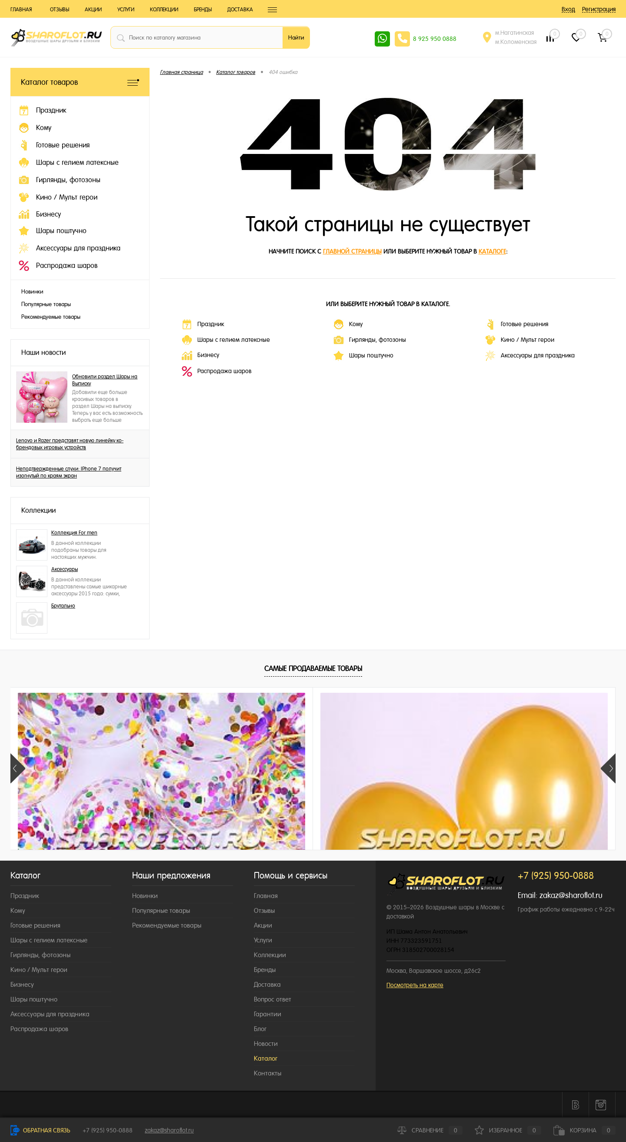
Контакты (267, 1073)
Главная (21, 10)
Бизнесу (200, 355)
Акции (93, 10)
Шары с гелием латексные (226, 340)
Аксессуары (64, 569)
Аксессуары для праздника (530, 356)
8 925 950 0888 (434, 38)
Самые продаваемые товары (313, 668)
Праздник (203, 324)
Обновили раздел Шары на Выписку (104, 380)
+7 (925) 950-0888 (108, 1130)
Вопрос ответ (272, 999)
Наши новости (43, 352)
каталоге (492, 251)
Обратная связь (40, 1130)
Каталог (265, 1058)
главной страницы (352, 251)
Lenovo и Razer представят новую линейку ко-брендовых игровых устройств (69, 444)
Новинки (32, 291)
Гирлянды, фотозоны (369, 340)
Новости (266, 1043)
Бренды (203, 10)
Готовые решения (516, 324)
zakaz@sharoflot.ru (571, 895)
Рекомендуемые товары (50, 317)
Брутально (63, 606)
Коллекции (164, 10)
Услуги (125, 10)
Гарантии (267, 1014)
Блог (260, 1028)
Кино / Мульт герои (519, 340)
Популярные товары (46, 304)
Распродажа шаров (216, 371)
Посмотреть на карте (414, 985)
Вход (568, 9)
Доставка (240, 10)
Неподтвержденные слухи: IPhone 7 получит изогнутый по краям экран (68, 472)
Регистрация (599, 9)
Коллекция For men (74, 533)
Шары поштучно (363, 356)
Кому (348, 324)
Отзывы (59, 10)
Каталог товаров (80, 82)
